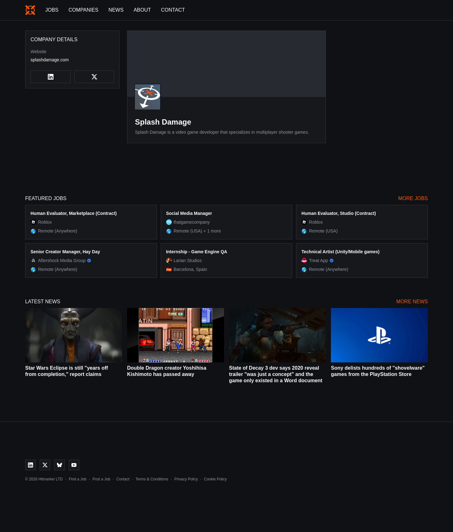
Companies (83, 10)
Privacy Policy (186, 479)
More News (412, 301)
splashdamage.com (50, 59)
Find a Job (78, 479)
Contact (173, 10)
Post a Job (101, 479)
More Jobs (413, 198)
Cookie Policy (215, 479)
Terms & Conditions (152, 479)
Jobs (52, 10)
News (116, 10)
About (142, 10)
